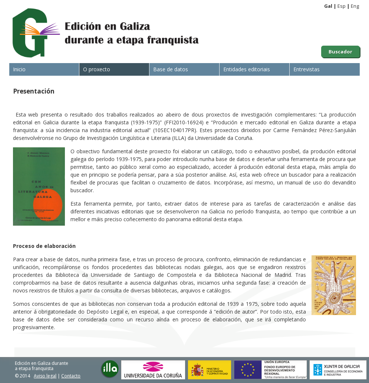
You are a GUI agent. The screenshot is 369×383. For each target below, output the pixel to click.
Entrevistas (306, 69)
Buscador (340, 51)
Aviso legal (45, 376)
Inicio (19, 69)
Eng (355, 6)
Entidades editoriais (246, 69)
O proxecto (96, 69)
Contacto (70, 376)
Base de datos (170, 69)
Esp (341, 6)
